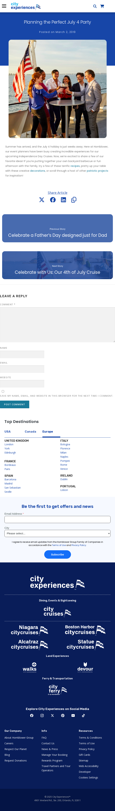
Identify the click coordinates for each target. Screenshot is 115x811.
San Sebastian (12, 487)
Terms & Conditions (90, 737)
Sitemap (83, 760)
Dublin (64, 479)
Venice (64, 469)
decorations (37, 171)
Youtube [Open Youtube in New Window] (73, 715)
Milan (63, 452)
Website (5, 377)
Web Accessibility (88, 766)
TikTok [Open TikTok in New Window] (83, 715)
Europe (47, 431)
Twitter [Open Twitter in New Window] (52, 715)
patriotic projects (97, 171)
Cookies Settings (88, 777)
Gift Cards (84, 754)
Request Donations (15, 760)
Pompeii (65, 460)
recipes (75, 166)
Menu (4, 6)
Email (4, 362)
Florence (65, 448)
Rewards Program (52, 760)
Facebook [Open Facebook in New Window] (31, 715)
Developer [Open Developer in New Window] (85, 771)
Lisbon (64, 490)
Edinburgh (10, 452)
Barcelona (10, 479)
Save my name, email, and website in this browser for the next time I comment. (56, 395)
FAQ (44, 737)
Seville (8, 491)
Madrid (8, 483)
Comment (8, 304)
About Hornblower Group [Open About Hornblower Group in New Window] (19, 737)
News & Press (50, 749)
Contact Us (48, 743)
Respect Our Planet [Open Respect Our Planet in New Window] (15, 749)
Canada (30, 431)
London (8, 444)
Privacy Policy (86, 749)
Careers (8, 743)
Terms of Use (87, 743)
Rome (63, 464)
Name (3, 347)
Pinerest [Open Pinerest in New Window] (62, 715)
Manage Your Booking (54, 754)
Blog (7, 754)
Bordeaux (10, 465)
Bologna (65, 444)
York (7, 448)
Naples (64, 456)
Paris (7, 469)
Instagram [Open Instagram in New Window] (42, 715)
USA (7, 431)
